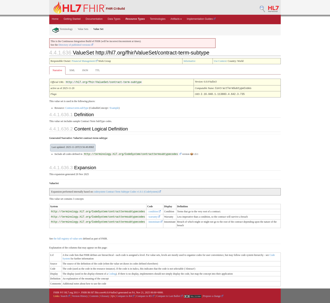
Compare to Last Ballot (169, 295)
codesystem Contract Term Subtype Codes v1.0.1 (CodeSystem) (127, 191)
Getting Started (72, 18)
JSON (85, 70)
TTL (97, 70)
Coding (112, 273)
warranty (154, 216)
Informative (190, 61)
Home (55, 18)
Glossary (104, 295)
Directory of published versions (76, 44)
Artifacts (176, 18)
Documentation (94, 18)
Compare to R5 (145, 295)
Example (114, 107)
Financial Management (85, 61)
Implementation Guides (201, 18)
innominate (155, 221)
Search (65, 295)
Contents (94, 295)
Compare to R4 (125, 295)
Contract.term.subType (76, 107)
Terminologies (157, 18)
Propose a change (213, 295)
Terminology (62, 29)
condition (154, 211)
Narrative (57, 70)
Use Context (220, 61)
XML (72, 70)
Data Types (114, 18)
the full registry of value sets (67, 238)
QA (113, 295)
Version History (80, 295)
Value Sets (83, 29)
